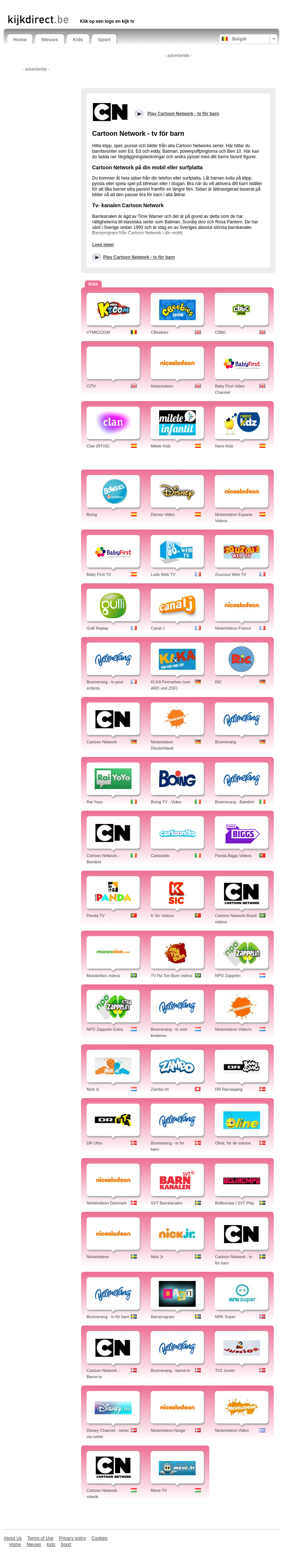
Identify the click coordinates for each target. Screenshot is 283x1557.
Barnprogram (162, 1316)
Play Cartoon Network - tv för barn (139, 257)
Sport (104, 39)
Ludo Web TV (163, 574)
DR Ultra (94, 1143)
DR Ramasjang (228, 1089)
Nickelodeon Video (232, 1430)
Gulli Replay (97, 628)
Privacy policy (72, 1538)
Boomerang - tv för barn (108, 1316)
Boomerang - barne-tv (170, 1370)
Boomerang (225, 742)
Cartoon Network (102, 742)
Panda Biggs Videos (233, 855)
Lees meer (103, 244)
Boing (92, 514)
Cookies (99, 1538)
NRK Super (225, 1316)
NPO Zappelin (227, 975)
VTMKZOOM (98, 332)
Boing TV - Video (166, 802)
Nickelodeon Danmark (106, 1203)
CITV (91, 386)
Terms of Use (40, 1538)
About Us (13, 1538)
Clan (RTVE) (98, 446)
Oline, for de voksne (233, 1143)
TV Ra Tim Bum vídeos (171, 975)
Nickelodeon (162, 386)
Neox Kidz (224, 446)
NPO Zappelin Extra (105, 1029)
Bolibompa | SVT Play (234, 1203)
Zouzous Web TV (230, 574)
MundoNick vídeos (103, 975)
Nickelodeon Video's (233, 1029)
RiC (218, 682)
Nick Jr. (93, 1089)
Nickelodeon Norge (168, 1430)
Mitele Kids (161, 446)
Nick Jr (157, 1257)
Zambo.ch (160, 1089)
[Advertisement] (93, 6)
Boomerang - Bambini (234, 802)
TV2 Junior (224, 1370)
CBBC (220, 332)
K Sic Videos (162, 915)
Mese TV (159, 1490)
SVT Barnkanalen (166, 1203)
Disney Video (163, 514)
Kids (78, 39)
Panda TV (96, 915)
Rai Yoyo (94, 802)
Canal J (157, 628)
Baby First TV (99, 574)
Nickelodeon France (233, 628)
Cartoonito (160, 855)
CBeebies (159, 332)
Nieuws (49, 39)
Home (20, 39)
